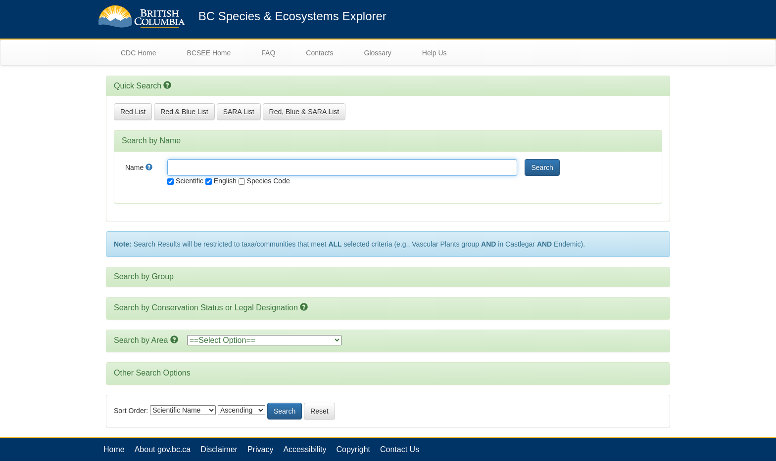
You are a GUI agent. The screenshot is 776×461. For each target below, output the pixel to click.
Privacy (260, 449)
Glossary (377, 53)
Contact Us (399, 449)
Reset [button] (319, 411)
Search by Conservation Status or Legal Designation (206, 307)
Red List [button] (133, 112)
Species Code (264, 181)
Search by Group (144, 276)
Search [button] (542, 167)
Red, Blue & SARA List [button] (304, 112)
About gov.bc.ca (163, 449)
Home (114, 449)
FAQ (268, 53)
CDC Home (138, 53)
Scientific (185, 181)
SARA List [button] (238, 112)
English (221, 181)
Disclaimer (219, 449)
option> (264, 340)
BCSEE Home (209, 53)
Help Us (434, 53)
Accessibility (304, 449)
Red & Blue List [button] (184, 112)
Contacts (319, 53)
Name (138, 167)
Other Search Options (152, 373)
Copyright (353, 449)
